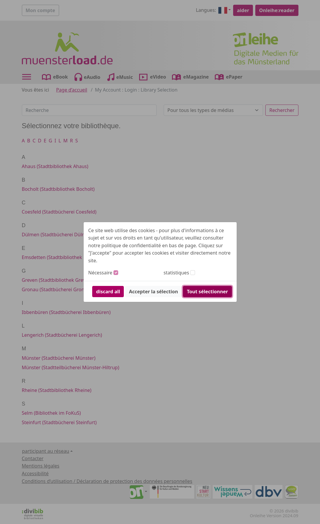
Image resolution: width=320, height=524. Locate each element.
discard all (108, 291)
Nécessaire (100, 272)
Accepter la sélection (153, 291)
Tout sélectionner (207, 291)
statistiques (176, 272)
